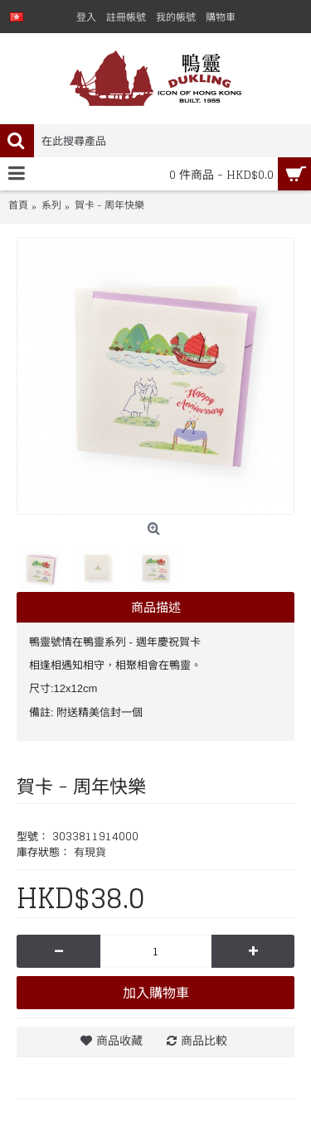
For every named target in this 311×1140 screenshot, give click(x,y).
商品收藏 (119, 1040)
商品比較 (204, 1040)
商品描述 (156, 607)
